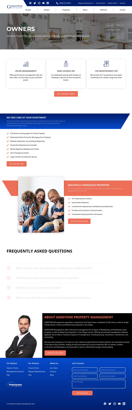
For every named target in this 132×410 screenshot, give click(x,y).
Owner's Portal (12, 368)
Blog (52, 375)
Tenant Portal (100, 3)
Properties (66, 10)
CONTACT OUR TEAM (55, 353)
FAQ (8, 375)
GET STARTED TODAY (66, 94)
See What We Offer (16, 164)
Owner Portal (112, 3)
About (85, 10)
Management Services (15, 371)
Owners (47, 10)
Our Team (54, 368)
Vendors (122, 3)
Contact (122, 10)
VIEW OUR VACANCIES (79, 221)
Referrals (103, 10)
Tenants (28, 10)
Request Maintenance (85, 3)
